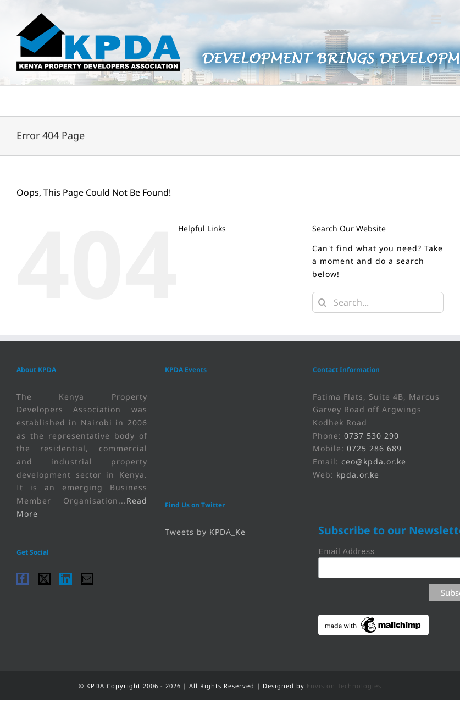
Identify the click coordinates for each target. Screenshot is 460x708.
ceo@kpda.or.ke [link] (373, 461)
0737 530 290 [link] (371, 435)
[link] (98, 42)
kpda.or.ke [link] (357, 474)
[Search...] (378, 302)
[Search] (322, 302)
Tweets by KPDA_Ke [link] (205, 532)
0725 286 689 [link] (374, 448)
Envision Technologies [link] (344, 686)
